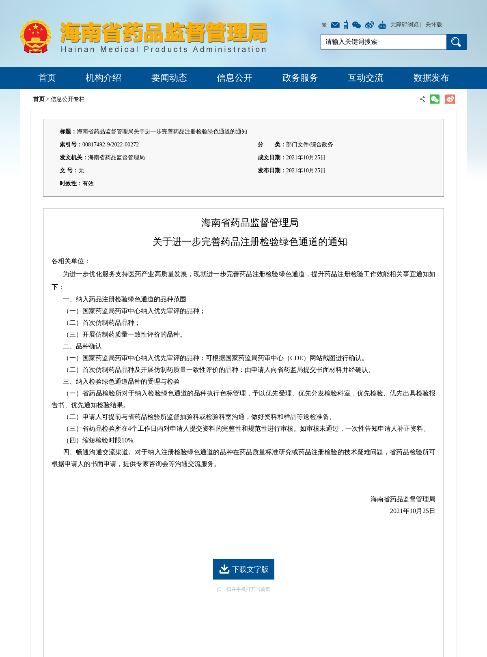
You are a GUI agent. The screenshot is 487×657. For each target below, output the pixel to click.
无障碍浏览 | (405, 24)
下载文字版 (244, 569)
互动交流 (366, 78)
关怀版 (433, 24)
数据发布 (431, 78)
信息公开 (234, 78)
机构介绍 (103, 78)
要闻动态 (169, 78)
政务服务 (300, 78)
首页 (47, 78)
